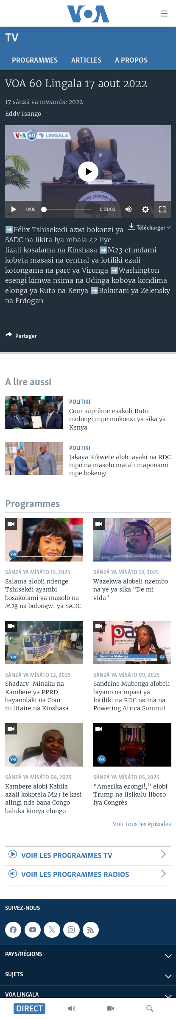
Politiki (79, 402)
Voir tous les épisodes (142, 824)
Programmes (35, 61)
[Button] (21, 337)
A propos (131, 61)
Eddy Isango (23, 114)
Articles (86, 61)
